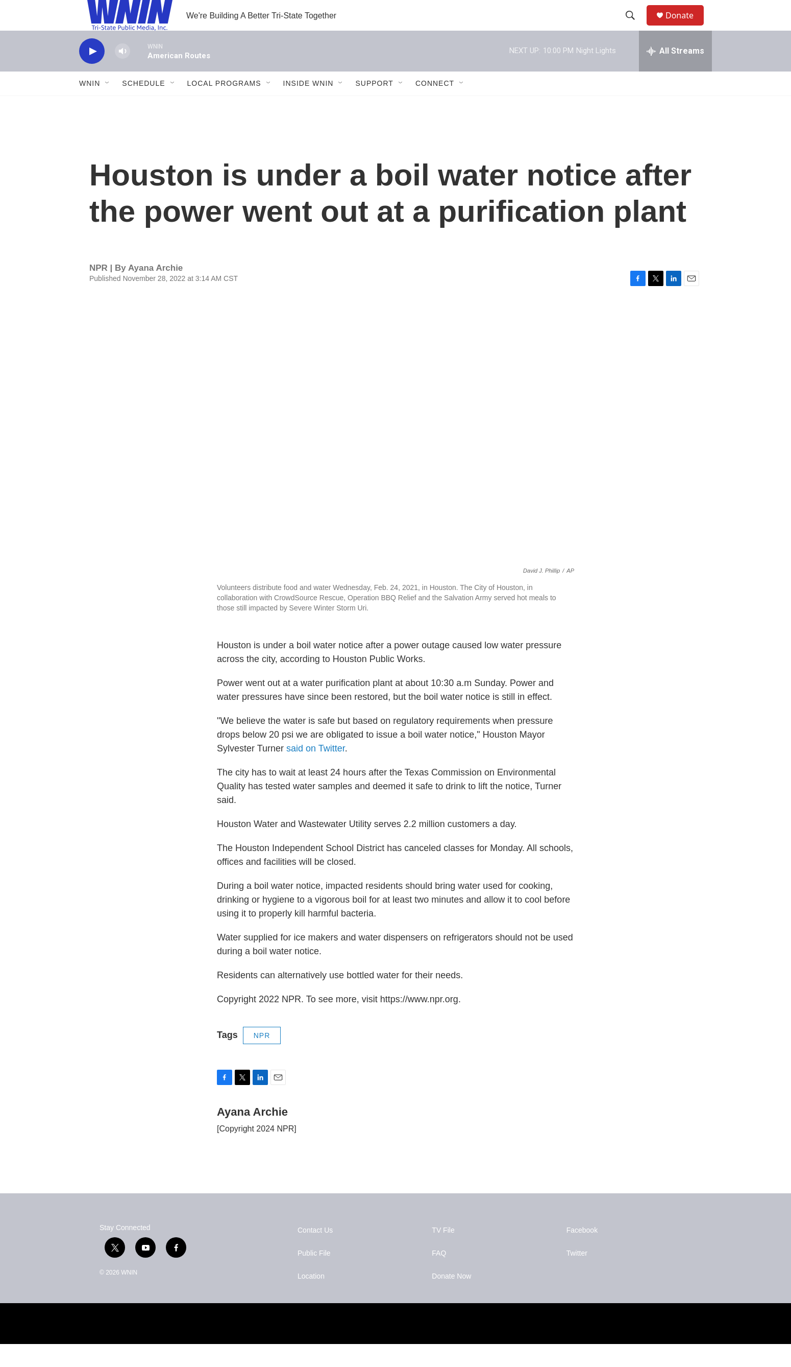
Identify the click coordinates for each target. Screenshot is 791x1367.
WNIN (89, 106)
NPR (262, 1058)
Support (374, 106)
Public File (314, 1276)
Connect (434, 106)
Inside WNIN (308, 106)
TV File (443, 1253)
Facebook (582, 1253)
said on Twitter (315, 771)
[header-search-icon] (635, 27)
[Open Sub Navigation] (108, 106)
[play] (92, 74)
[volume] (122, 74)
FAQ (439, 1276)
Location (311, 1299)
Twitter (576, 1276)
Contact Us (315, 1253)
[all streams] (675, 74)
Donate (686, 26)
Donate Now (451, 1299)
